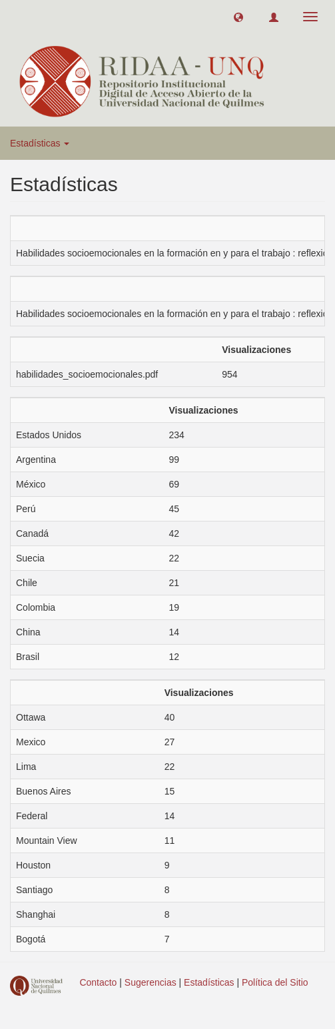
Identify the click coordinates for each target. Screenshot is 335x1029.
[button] (238, 16)
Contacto (98, 982)
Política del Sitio (275, 982)
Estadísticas (209, 982)
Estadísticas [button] (39, 143)
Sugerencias (150, 982)
